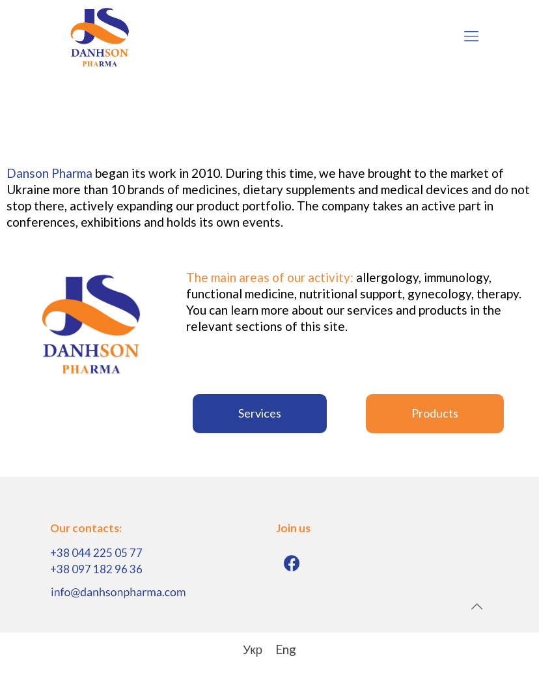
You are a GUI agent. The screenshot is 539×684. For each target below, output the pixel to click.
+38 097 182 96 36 (96, 569)
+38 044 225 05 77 (96, 553)
